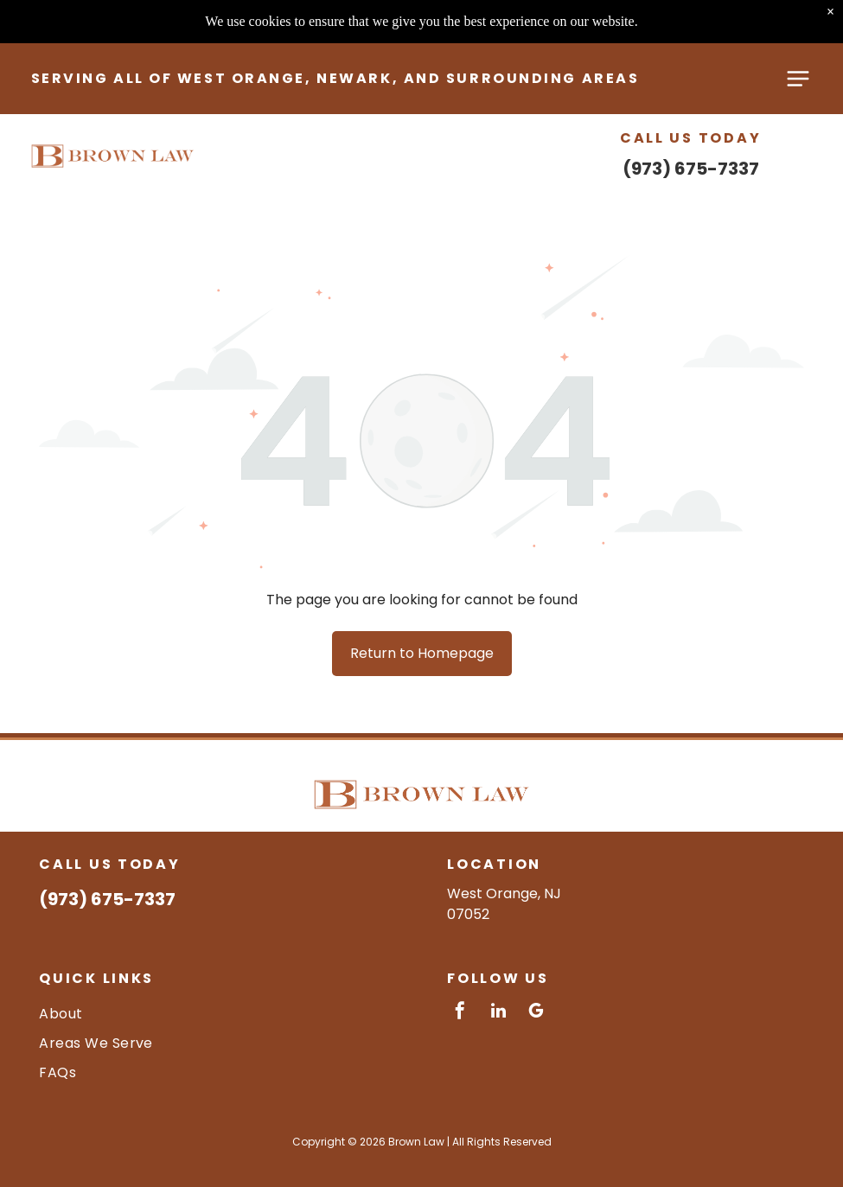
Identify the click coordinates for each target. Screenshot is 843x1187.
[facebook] (460, 1013)
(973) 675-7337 (691, 129)
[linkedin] (498, 1013)
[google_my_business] (536, 1013)
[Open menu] (798, 39)
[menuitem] (217, 1012)
